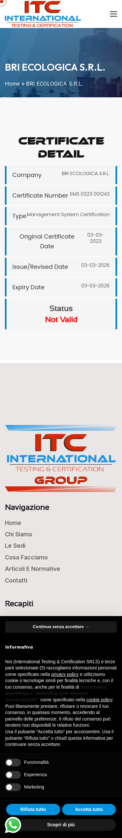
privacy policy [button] (65, 674)
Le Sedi (15, 545)
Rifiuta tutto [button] (33, 809)
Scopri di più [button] (61, 824)
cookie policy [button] (99, 699)
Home (12, 83)
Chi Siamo (18, 534)
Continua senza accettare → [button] (61, 626)
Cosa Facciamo (26, 557)
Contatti (16, 580)
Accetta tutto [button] (89, 809)
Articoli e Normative (32, 568)
